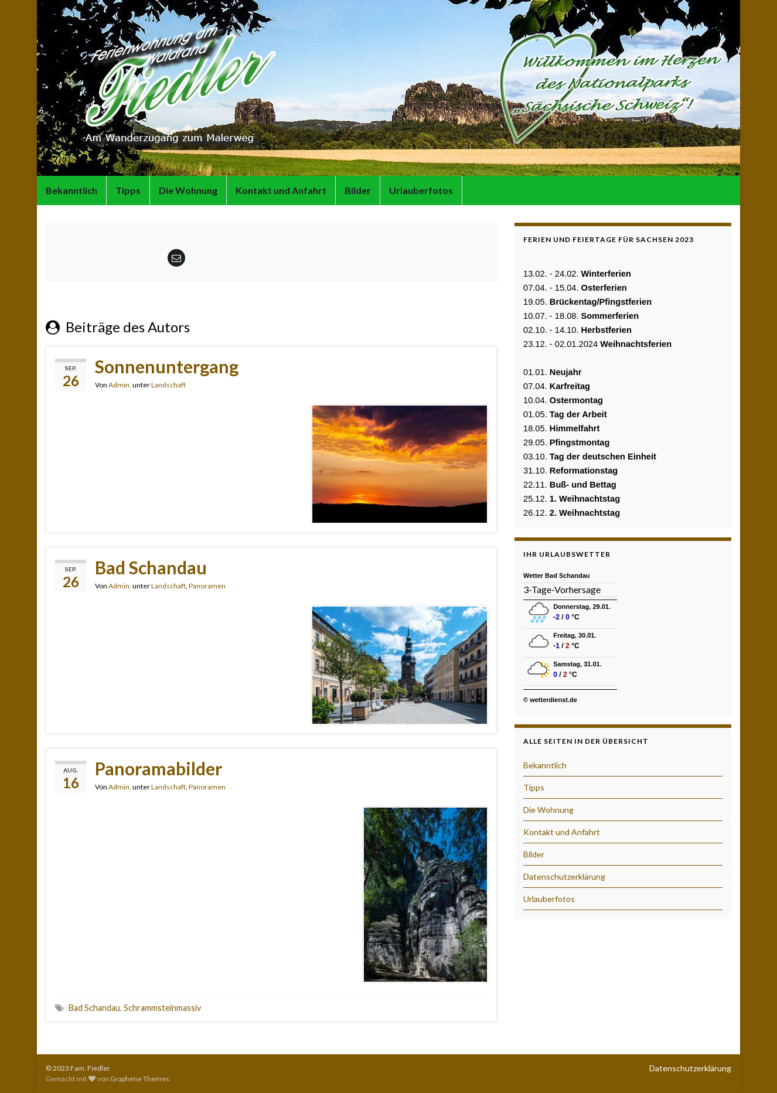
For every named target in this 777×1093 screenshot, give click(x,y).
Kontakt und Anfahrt (281, 190)
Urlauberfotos (421, 190)
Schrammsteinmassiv (162, 1008)
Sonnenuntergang (166, 366)
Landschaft (168, 384)
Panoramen (207, 585)
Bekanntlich (71, 190)
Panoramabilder (158, 768)
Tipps (128, 190)
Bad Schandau (151, 567)
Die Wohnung (188, 190)
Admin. (119, 384)
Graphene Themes (139, 1078)
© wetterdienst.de (550, 699)
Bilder (358, 190)
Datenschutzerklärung (564, 876)
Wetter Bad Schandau (556, 575)
